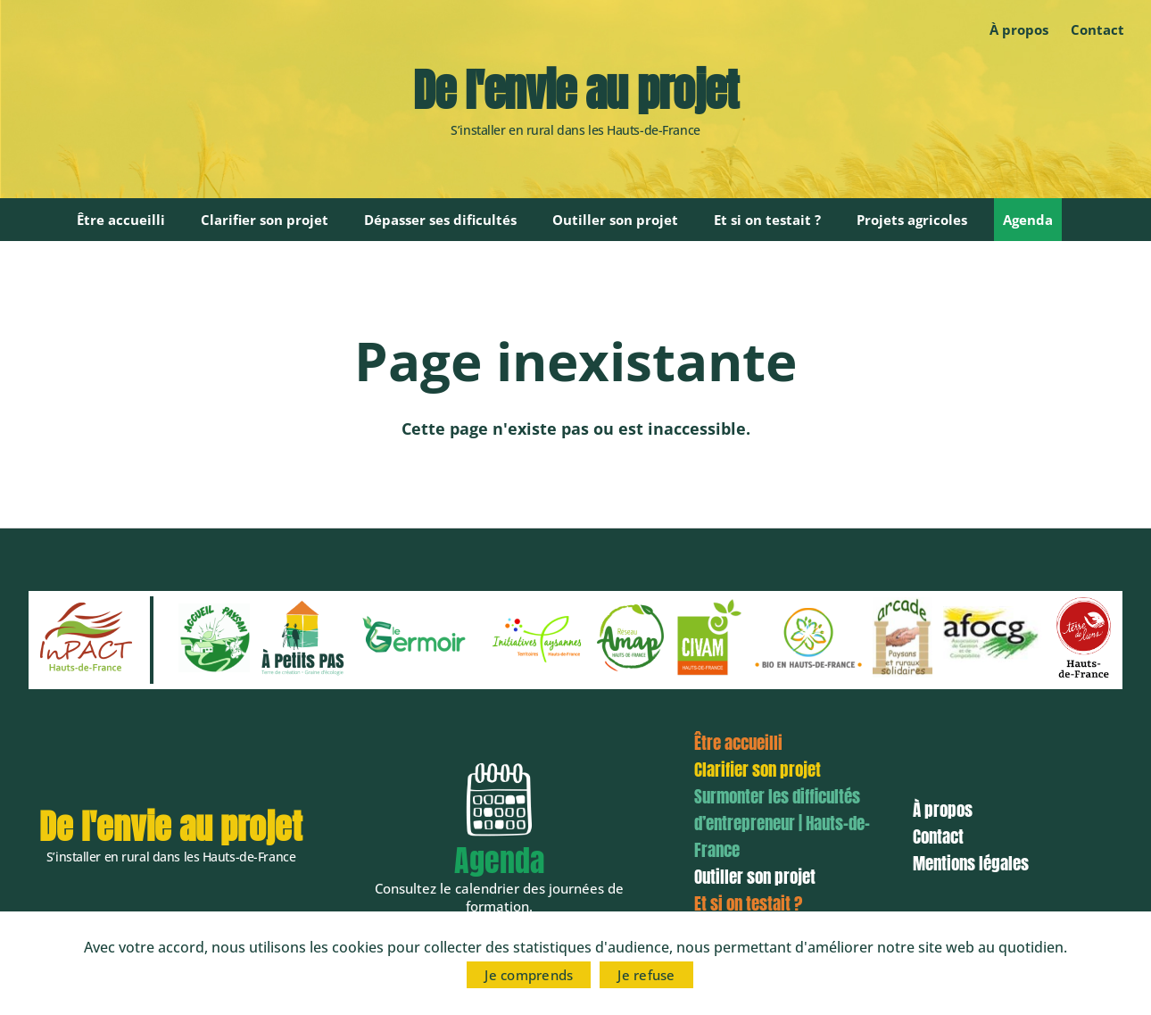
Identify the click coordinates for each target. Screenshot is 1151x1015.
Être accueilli (121, 220)
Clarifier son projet (264, 220)
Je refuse (646, 975)
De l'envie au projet (575, 90)
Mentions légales (971, 863)
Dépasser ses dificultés (440, 220)
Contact (1097, 29)
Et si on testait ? (767, 220)
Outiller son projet (615, 220)
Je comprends (528, 975)
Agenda (1028, 220)
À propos (1019, 29)
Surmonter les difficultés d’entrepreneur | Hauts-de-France (782, 823)
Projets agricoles (912, 220)
